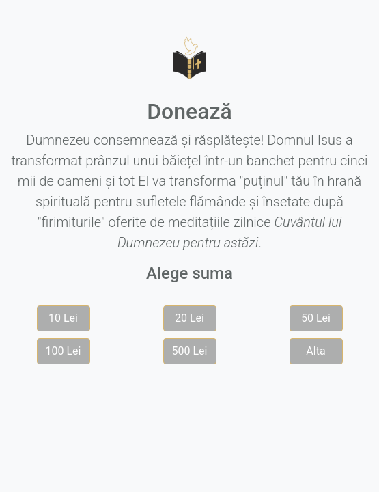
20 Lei (189, 318)
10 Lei (63, 318)
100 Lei (63, 350)
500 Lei (190, 350)
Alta (315, 350)
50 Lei (316, 318)
